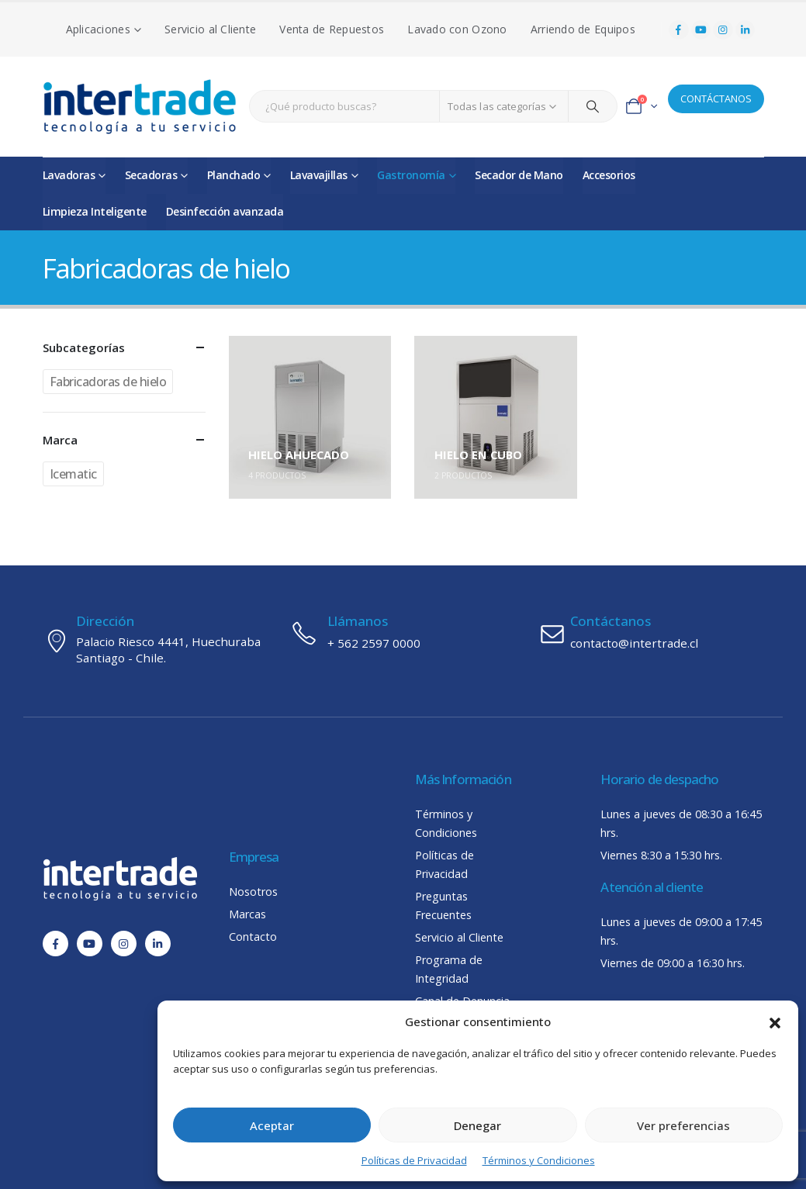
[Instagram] (723, 30)
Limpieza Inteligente (95, 211)
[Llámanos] (402, 633)
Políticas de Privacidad (414, 1160)
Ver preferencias (683, 1125)
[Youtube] (701, 30)
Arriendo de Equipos (583, 29)
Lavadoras (69, 175)
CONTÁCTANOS (716, 98)
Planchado (234, 175)
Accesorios (609, 175)
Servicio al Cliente (210, 29)
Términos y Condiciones (539, 1160)
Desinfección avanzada (225, 211)
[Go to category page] (310, 417)
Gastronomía (411, 175)
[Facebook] (679, 30)
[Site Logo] (140, 107)
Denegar (477, 1125)
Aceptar (272, 1125)
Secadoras (151, 175)
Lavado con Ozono (457, 29)
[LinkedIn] (745, 30)
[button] (775, 1021)
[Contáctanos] (650, 633)
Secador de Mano (519, 175)
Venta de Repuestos (331, 29)
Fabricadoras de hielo (108, 381)
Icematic (73, 473)
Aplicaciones (98, 29)
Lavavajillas (319, 175)
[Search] (593, 106)
